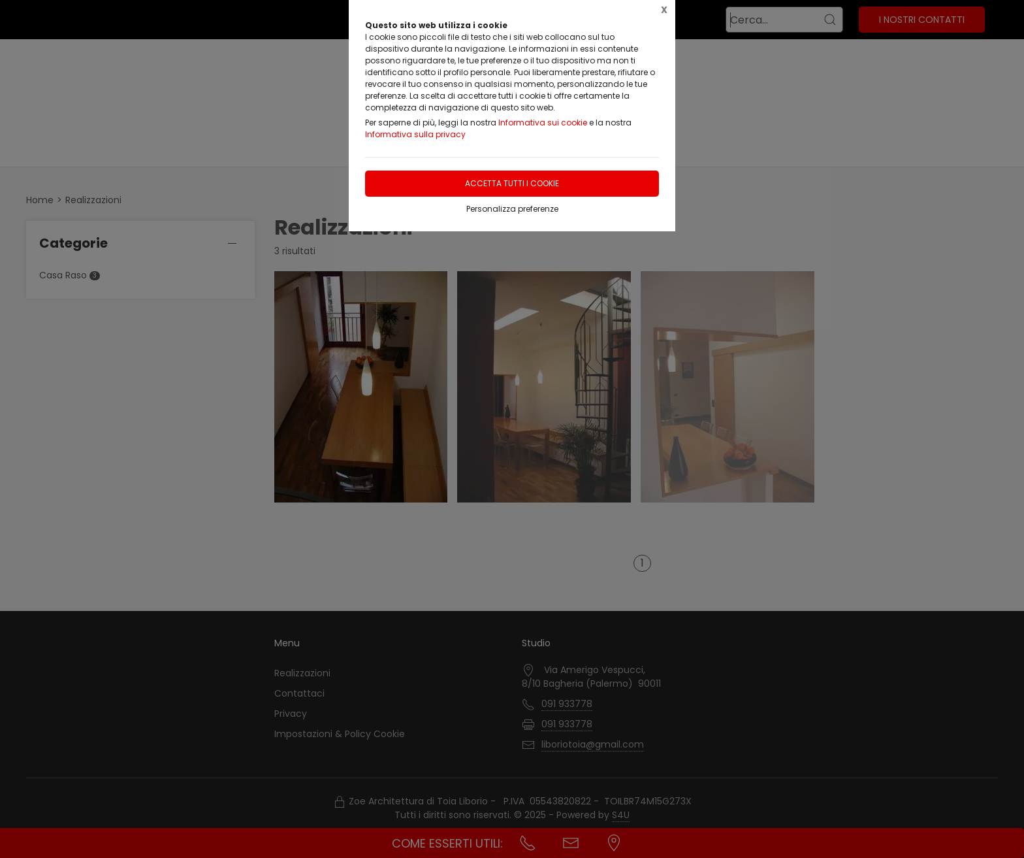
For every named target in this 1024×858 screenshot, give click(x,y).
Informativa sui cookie (542, 122)
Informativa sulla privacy (415, 134)
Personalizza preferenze (512, 208)
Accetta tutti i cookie (512, 183)
